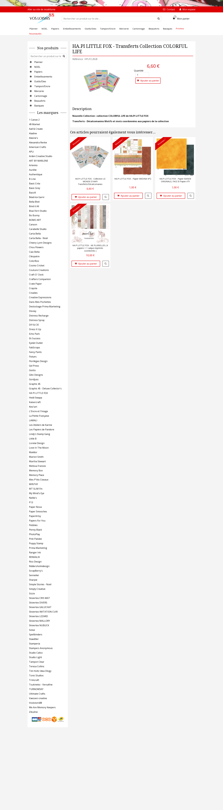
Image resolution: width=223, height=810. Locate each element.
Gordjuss (34, 379)
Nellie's (33, 497)
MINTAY (33, 484)
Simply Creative (37, 588)
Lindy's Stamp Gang (39, 434)
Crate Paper (35, 283)
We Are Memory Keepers (42, 707)
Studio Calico (36, 652)
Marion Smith (36, 456)
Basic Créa (34, 183)
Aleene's (33, 138)
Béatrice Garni (36, 197)
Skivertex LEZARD (38, 616)
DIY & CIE (34, 324)
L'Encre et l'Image (38, 411)
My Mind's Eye (36, 493)
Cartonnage (40, 96)
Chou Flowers (36, 247)
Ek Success (34, 338)
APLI (31, 151)
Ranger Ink (35, 552)
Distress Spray (37, 320)
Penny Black (35, 529)
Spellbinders (35, 634)
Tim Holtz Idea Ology (40, 670)
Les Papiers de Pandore (41, 429)
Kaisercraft (35, 402)
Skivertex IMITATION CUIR (43, 611)
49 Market (34, 124)
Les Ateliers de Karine (40, 424)
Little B (33, 438)
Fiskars (33, 356)
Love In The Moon (39, 447)
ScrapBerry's (36, 570)
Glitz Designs (36, 374)
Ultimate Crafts (37, 693)
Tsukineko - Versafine (40, 684)
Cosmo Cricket (36, 265)
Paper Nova (35, 506)
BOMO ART (35, 220)
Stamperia (34, 643)
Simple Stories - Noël (40, 584)
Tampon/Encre (42, 86)
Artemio (33, 165)
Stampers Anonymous (41, 648)
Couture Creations (39, 270)
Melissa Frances (37, 465)
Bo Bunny (34, 215)
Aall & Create (36, 128)
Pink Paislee (35, 538)
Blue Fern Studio (38, 210)
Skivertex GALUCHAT (40, 607)
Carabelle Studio (38, 229)
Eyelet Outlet (36, 342)
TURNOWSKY (36, 689)
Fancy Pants (35, 352)
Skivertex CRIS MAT (39, 598)
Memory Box (36, 470)
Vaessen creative (38, 698)
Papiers (38, 71)
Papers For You (37, 520)
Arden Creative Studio (40, 156)
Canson (33, 224)
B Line (32, 179)
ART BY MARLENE (38, 160)
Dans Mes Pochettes (40, 302)
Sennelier (34, 575)
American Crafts (37, 147)
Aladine (33, 133)
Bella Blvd (34, 201)
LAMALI (33, 420)
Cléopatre (34, 256)
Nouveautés (35, 33)
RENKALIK (34, 557)
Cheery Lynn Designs (40, 242)
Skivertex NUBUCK (39, 625)
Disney (32, 311)
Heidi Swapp (35, 397)
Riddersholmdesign (39, 566)
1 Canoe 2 (34, 119)
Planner (38, 62)
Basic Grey (34, 188)
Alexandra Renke (38, 142)
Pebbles (33, 525)
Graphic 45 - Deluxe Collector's (45, 388)
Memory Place (36, 475)
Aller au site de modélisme (41, 9)
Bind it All (34, 206)
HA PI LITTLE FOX (38, 393)
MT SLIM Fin (35, 488)
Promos (180, 28)
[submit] (159, 18)
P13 (31, 502)
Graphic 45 (34, 383)
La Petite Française (39, 415)
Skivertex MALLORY (39, 620)
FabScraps (34, 347)
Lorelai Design (37, 443)
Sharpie (33, 579)
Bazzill (32, 192)
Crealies (33, 292)
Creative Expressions (40, 297)
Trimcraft (34, 680)
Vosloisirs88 (35, 702)
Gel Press (34, 365)
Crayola (33, 288)
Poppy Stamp (36, 543)
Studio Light (35, 657)
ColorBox (34, 261)
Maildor (33, 452)
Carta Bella (35, 233)
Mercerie (39, 91)
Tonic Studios (36, 675)
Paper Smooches (38, 511)
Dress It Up (35, 329)
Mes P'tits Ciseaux (38, 479)
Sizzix (32, 593)
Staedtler (34, 639)
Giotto (32, 370)
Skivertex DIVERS (38, 602)
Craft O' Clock (36, 274)
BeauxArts (39, 100)
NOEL (37, 66)
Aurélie (33, 169)
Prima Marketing (38, 547)
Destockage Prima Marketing (44, 306)
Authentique (35, 174)
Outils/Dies (40, 81)
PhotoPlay (34, 534)
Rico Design (35, 561)
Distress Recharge (38, 315)
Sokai (32, 629)
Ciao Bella (34, 251)
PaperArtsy (35, 516)
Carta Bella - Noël (38, 238)
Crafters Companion (40, 279)
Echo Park (34, 333)
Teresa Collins (36, 666)
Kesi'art (33, 406)
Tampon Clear (36, 661)
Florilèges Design (38, 361)
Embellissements (43, 76)
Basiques (39, 105)
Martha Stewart (37, 461)
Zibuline (33, 711)
